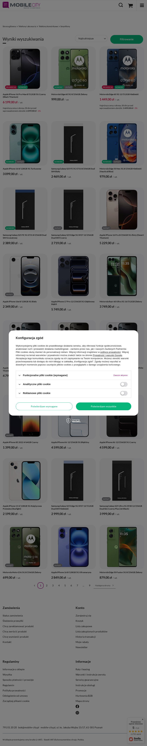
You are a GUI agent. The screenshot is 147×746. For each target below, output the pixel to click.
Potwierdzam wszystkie (103, 406)
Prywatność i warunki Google (107, 355)
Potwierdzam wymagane (44, 406)
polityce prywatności (110, 352)
